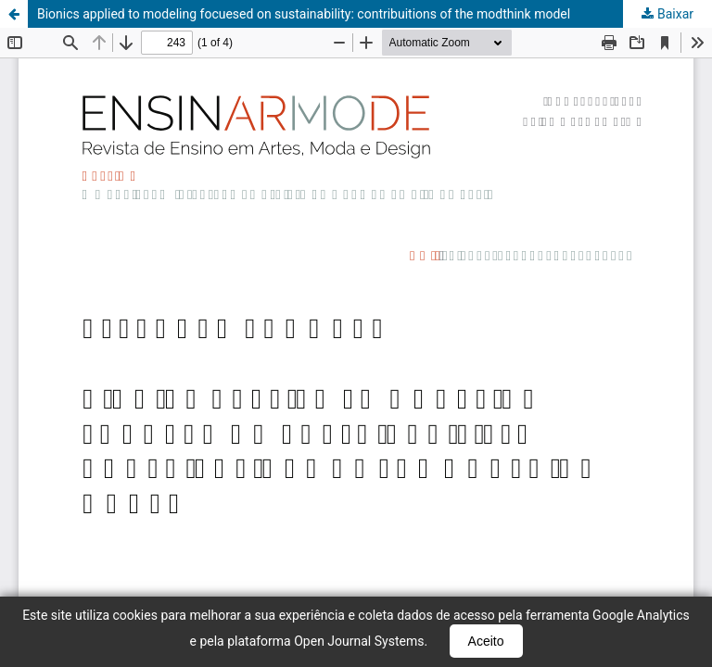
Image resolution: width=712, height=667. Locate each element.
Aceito (486, 641)
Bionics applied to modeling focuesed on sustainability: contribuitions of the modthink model (303, 13)
